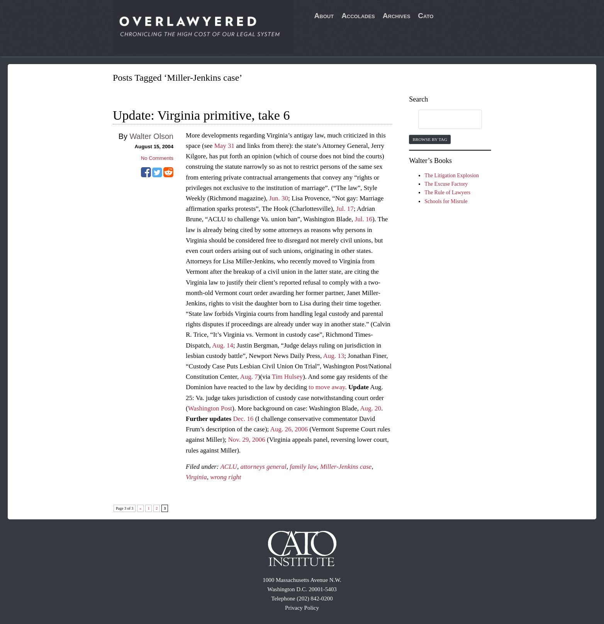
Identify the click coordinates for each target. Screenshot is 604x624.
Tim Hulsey (287, 376)
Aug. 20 (370, 408)
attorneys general (263, 466)
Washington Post (210, 408)
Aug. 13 (333, 355)
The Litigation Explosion (451, 175)
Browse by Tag (429, 139)
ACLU (228, 466)
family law (303, 466)
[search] (442, 119)
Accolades (358, 16)
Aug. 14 (222, 345)
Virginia (196, 477)
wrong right (225, 477)
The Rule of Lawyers (447, 192)
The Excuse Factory (446, 184)
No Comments (157, 158)
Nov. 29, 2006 (246, 439)
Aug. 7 (249, 376)
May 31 (224, 145)
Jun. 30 (278, 198)
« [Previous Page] (140, 508)
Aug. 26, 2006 (289, 429)
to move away (327, 387)
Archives (397, 16)
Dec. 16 (243, 418)
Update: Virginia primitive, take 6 (201, 115)
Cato (425, 16)
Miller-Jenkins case (346, 466)
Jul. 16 (363, 219)
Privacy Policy (302, 608)
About (324, 16)
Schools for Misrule (445, 201)
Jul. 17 (344, 208)
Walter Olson (151, 136)
